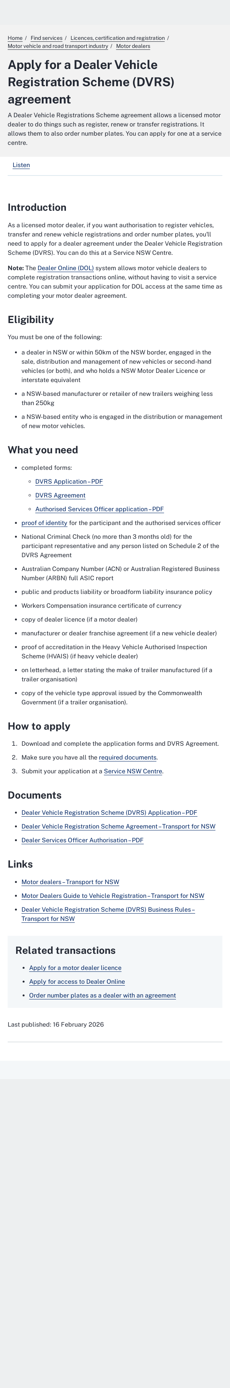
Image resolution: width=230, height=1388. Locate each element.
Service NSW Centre (133, 771)
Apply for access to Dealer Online (77, 981)
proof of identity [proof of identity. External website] (44, 523)
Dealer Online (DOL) (66, 268)
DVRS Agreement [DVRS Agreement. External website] (60, 495)
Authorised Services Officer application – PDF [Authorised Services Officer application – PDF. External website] (99, 509)
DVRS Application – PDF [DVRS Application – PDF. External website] (69, 481)
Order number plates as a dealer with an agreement (102, 995)
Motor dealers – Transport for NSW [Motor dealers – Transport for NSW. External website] (70, 882)
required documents (127, 757)
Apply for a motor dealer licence (75, 967)
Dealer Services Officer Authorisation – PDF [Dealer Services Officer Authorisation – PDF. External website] (82, 840)
